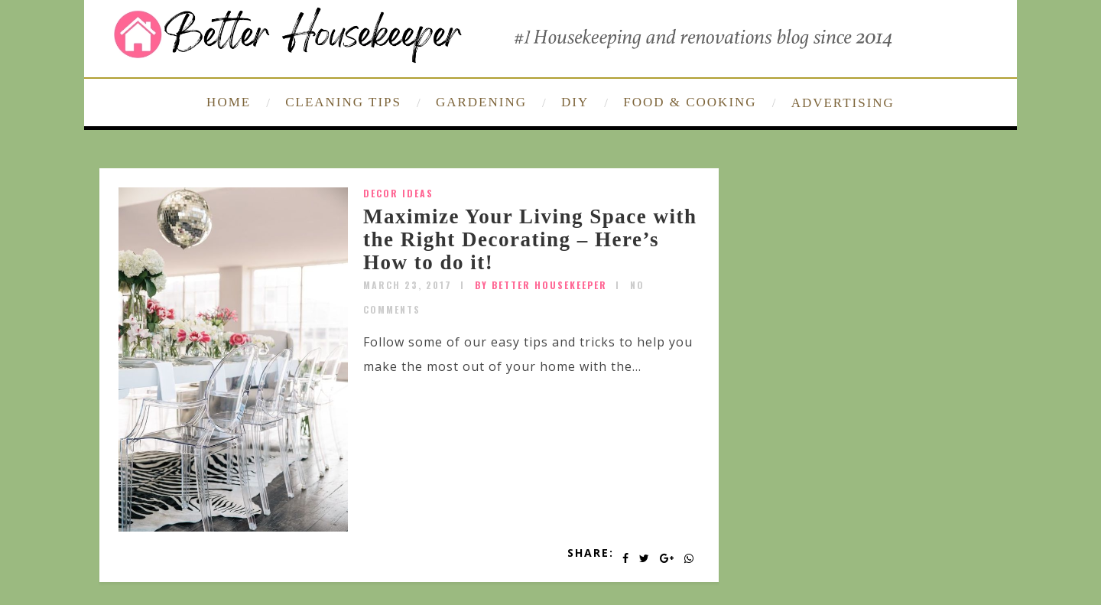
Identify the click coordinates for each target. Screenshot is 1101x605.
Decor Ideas (398, 193)
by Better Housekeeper (541, 284)
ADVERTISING (843, 103)
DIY (575, 102)
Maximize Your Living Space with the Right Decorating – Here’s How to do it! (530, 239)
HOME (228, 102)
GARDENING (481, 102)
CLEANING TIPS (343, 102)
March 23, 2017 (407, 284)
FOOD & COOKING (689, 102)
